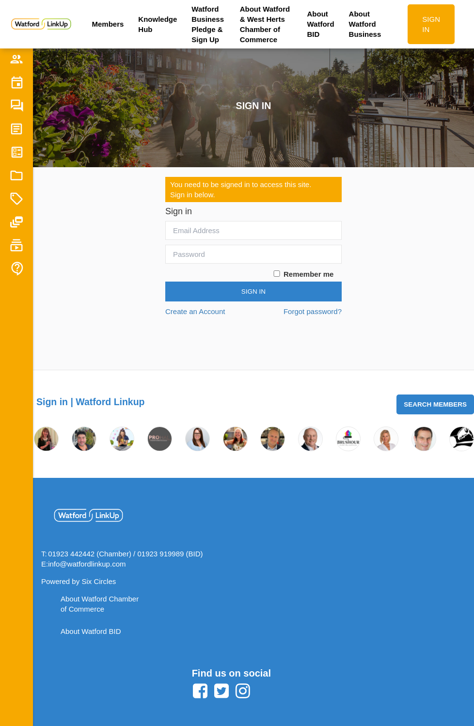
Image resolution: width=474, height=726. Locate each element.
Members (108, 24)
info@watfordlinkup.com (87, 564)
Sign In (253, 291)
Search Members (435, 404)
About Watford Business (365, 24)
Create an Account (195, 311)
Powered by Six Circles (78, 581)
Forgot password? (313, 311)
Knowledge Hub (157, 24)
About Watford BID (320, 24)
